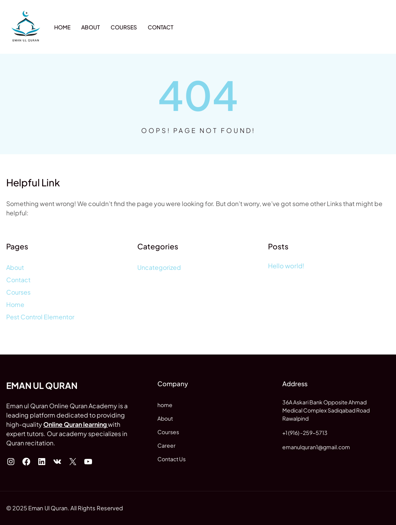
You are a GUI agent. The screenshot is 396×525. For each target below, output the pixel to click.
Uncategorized (159, 267)
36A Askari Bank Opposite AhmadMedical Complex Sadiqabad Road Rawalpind (326, 410)
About (15, 267)
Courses (18, 292)
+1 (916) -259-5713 (305, 432)
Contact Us (171, 458)
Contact (18, 280)
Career (166, 445)
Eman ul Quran (41, 385)
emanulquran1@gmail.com (316, 446)
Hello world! (286, 266)
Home (15, 304)
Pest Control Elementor (40, 317)
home (164, 404)
